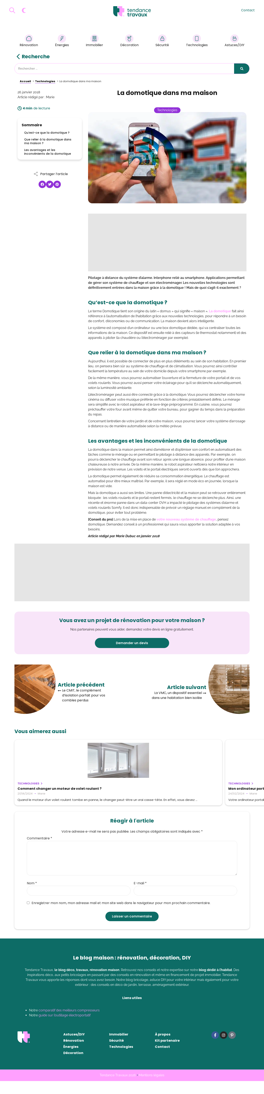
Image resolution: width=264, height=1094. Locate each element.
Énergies (62, 41)
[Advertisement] (167, 242)
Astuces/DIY (234, 41)
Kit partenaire (167, 1053)
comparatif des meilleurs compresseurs (69, 1023)
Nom (32, 896)
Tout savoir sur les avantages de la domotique (207, 790)
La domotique (220, 311)
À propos (162, 1047)
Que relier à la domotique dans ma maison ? (47, 141)
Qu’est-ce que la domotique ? (47, 133)
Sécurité (162, 41)
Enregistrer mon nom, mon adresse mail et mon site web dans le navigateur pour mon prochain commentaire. (118, 916)
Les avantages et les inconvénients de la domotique (47, 152)
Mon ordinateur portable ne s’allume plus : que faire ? (129, 790)
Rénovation (29, 41)
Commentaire (39, 851)
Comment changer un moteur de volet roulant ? (51, 790)
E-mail (140, 896)
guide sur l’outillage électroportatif (65, 1028)
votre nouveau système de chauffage (186, 519)
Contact (248, 10)
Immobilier (94, 41)
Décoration (129, 41)
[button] (42, 184)
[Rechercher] (241, 68)
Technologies (197, 41)
